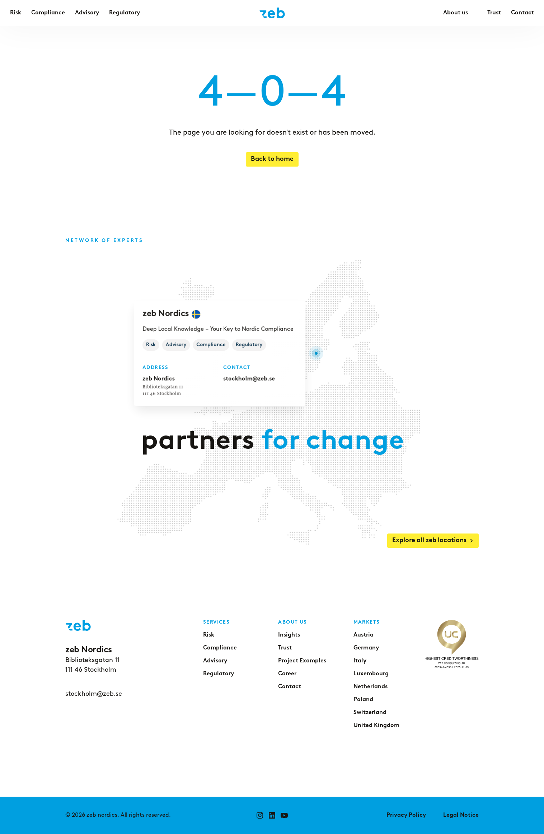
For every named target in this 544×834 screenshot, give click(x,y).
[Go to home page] (272, 13)
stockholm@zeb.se (248, 379)
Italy (359, 661)
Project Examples (302, 661)
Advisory (215, 661)
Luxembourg (371, 674)
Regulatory (218, 674)
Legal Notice (461, 815)
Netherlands (370, 687)
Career (287, 674)
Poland (363, 700)
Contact (289, 687)
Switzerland (369, 713)
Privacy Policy (406, 815)
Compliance (220, 648)
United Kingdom (376, 725)
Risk (208, 635)
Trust (285, 648)
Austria (363, 635)
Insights (289, 635)
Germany (366, 648)
